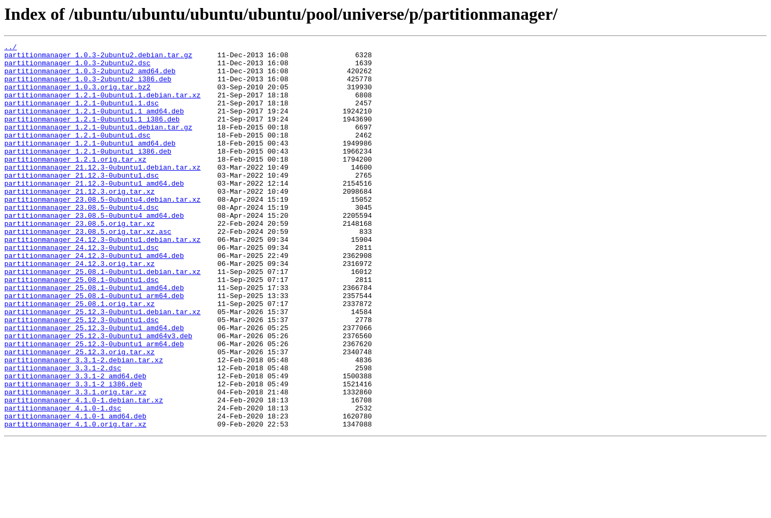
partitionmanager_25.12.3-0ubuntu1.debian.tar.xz (102, 366)
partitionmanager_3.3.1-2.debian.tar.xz (83, 424)
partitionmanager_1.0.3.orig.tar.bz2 (77, 96)
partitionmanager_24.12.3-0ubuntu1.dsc (81, 289)
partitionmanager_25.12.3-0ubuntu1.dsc (81, 375)
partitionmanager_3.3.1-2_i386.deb (73, 453)
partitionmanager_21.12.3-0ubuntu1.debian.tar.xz (102, 192)
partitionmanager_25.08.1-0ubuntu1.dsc (81, 327)
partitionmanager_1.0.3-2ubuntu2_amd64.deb (90, 77)
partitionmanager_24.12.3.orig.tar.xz (79, 308)
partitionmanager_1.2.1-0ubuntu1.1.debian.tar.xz (102, 106)
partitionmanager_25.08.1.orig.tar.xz (79, 356)
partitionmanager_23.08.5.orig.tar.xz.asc (87, 270)
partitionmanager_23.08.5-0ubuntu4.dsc (81, 241)
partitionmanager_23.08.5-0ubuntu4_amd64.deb (94, 250)
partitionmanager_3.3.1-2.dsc (62, 433)
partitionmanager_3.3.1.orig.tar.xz (75, 462)
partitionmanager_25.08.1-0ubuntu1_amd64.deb (94, 337)
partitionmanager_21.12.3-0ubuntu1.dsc (81, 202)
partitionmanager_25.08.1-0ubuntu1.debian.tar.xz (102, 318)
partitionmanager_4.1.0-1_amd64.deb (75, 491)
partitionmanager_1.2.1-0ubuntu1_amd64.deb (90, 164)
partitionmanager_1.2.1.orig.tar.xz (75, 183)
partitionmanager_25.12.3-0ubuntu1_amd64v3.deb (98, 395)
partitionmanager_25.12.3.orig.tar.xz (79, 414)
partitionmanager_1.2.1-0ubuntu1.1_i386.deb (92, 135)
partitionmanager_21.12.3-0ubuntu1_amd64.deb (94, 212)
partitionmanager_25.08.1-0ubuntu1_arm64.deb (94, 347)
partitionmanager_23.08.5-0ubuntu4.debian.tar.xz (102, 231)
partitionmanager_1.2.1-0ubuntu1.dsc (77, 154)
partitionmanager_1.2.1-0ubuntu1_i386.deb (87, 173)
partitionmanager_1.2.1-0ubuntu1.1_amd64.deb (94, 125)
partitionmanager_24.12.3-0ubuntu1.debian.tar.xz (102, 279)
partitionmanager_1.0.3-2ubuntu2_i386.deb (87, 87)
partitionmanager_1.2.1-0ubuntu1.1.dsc (81, 115)
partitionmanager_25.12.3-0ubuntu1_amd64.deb (94, 385)
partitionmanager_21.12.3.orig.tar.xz (79, 221)
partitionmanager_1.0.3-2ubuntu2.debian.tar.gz (98, 58)
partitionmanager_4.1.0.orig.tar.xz (75, 501)
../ (10, 48)
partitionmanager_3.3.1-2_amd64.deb (75, 443)
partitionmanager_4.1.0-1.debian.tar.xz (83, 472)
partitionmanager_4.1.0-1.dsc (62, 481)
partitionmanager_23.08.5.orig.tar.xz (79, 260)
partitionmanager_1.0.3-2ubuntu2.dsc (77, 67)
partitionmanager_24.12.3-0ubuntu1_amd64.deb (94, 298)
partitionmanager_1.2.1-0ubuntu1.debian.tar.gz (98, 144)
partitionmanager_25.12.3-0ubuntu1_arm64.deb (94, 404)
